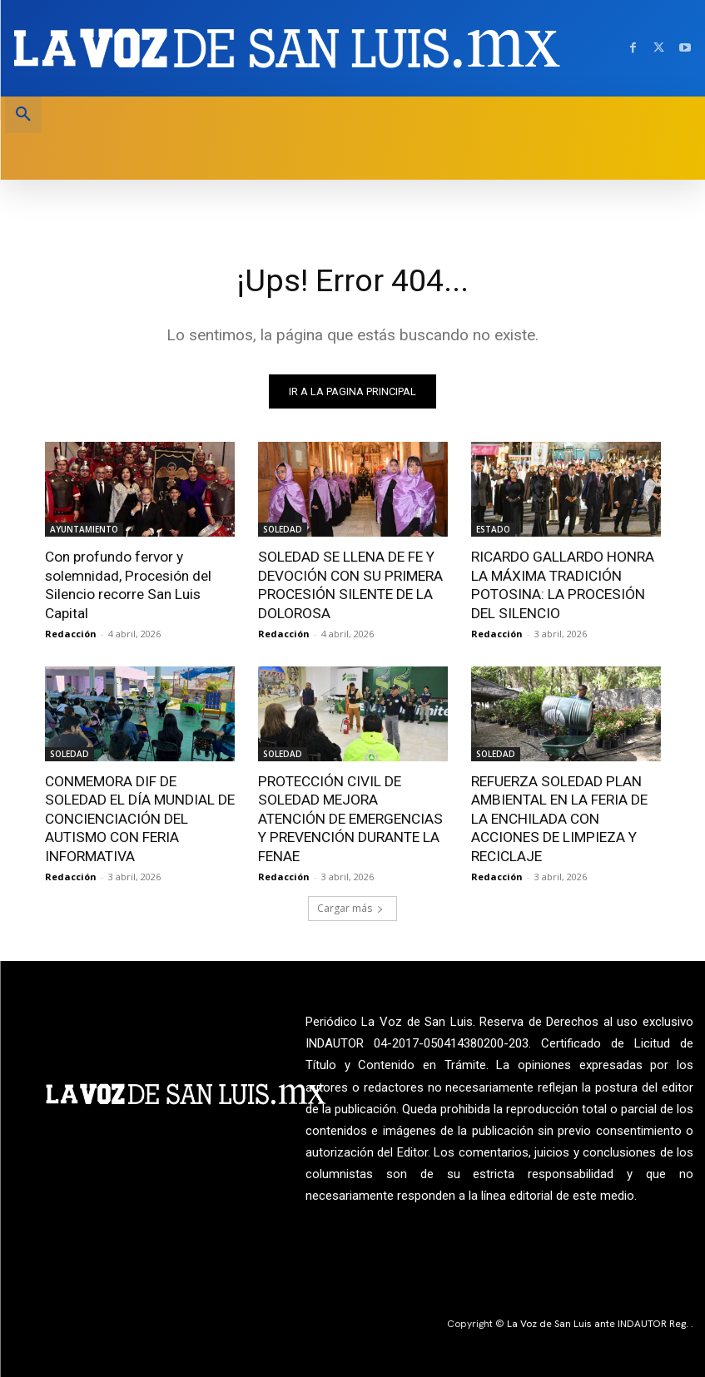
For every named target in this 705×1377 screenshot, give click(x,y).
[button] (23, 115)
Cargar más (350, 906)
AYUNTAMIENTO (84, 529)
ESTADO (493, 529)
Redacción (71, 633)
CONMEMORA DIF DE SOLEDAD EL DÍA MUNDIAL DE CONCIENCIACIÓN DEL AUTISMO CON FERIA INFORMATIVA (139, 817)
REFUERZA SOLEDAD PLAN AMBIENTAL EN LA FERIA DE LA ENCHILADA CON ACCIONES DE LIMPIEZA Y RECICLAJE (558, 817)
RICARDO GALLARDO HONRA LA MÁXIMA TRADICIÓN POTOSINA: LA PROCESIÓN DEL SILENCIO (562, 584)
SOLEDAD (282, 529)
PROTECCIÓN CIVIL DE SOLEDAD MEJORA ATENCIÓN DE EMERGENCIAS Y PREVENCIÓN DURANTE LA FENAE (352, 817)
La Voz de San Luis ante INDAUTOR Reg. (599, 1321)
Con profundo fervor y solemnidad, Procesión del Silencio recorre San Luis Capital (128, 584)
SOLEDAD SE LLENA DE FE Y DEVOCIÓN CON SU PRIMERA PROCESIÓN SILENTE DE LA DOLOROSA (348, 584)
